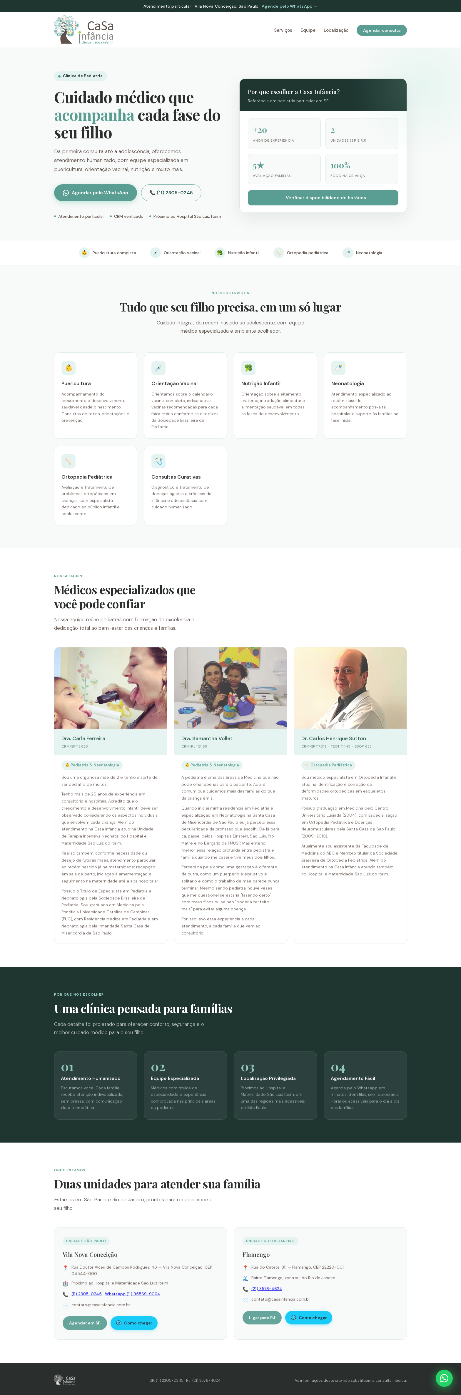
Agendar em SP (85, 1325)
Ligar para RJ (262, 1319)
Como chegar (134, 1325)
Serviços (283, 30)
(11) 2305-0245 (86, 1296)
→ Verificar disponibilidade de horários (323, 198)
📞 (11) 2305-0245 (171, 193)
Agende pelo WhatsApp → (290, 6)
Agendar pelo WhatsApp (95, 193)
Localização (336, 30)
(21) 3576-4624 (266, 1290)
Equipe (307, 30)
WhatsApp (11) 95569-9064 (132, 1296)
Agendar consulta (381, 30)
